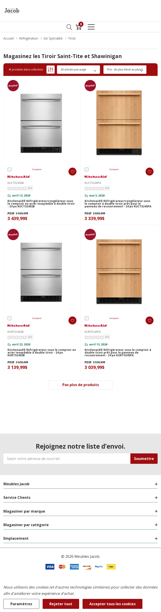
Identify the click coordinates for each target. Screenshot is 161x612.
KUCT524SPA (93, 183)
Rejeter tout (60, 603)
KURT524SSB (15, 332)
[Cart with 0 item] (78, 27)
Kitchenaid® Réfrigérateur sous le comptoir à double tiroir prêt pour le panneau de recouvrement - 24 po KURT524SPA (118, 353)
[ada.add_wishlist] (72, 172)
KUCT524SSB (15, 183)
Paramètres (21, 603)
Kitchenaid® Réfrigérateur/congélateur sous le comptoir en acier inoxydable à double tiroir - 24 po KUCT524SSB (41, 204)
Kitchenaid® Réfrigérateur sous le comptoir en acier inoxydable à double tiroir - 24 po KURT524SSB (41, 353)
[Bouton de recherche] (69, 27)
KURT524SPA (93, 332)
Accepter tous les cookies (112, 603)
